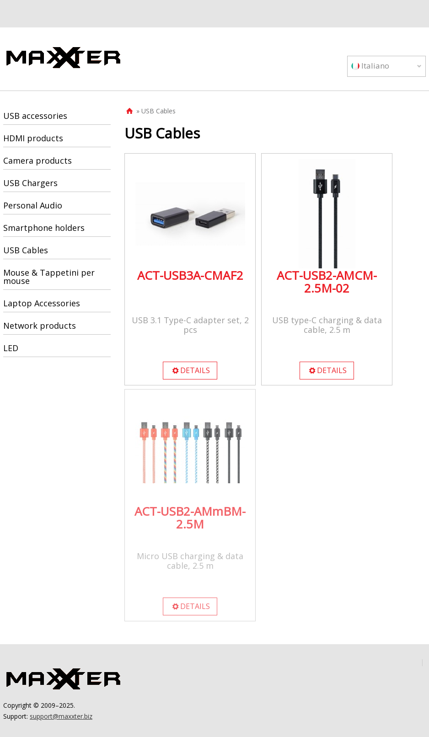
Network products (39, 325)
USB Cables (25, 250)
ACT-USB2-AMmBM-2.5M (190, 517)
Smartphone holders (44, 227)
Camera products (37, 160)
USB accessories (35, 115)
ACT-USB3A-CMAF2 (190, 275)
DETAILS (191, 370)
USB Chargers (30, 182)
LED (10, 347)
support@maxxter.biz (61, 716)
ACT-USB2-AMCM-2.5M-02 (327, 281)
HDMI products (33, 138)
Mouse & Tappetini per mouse (49, 276)
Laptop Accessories (41, 303)
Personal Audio (32, 205)
